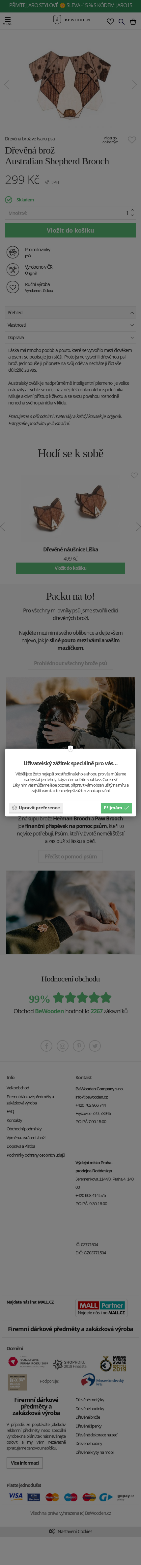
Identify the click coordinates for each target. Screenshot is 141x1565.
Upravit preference (36, 808)
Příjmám (116, 808)
